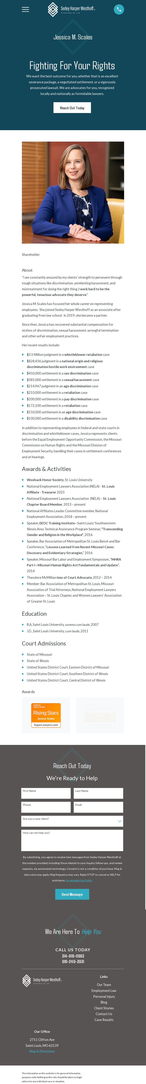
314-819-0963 (73, 956)
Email (78, 804)
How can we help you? (36, 832)
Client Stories (104, 1008)
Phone (27, 804)
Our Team (104, 985)
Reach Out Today (72, 107)
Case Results (104, 1020)
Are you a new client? (36, 818)
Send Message (72, 894)
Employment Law (104, 990)
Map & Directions (42, 1051)
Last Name (81, 790)
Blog (104, 1002)
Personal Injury (104, 996)
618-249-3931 (73, 961)
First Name (29, 790)
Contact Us (104, 1014)
